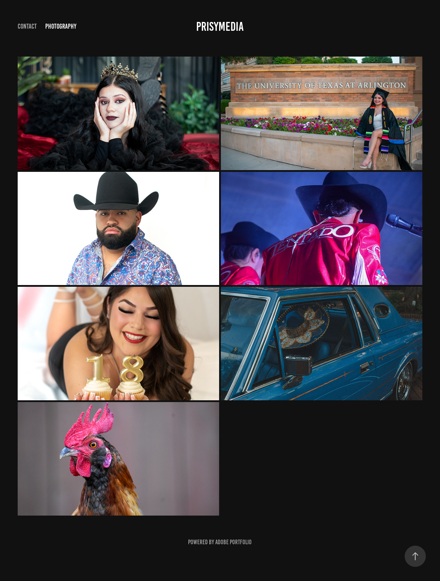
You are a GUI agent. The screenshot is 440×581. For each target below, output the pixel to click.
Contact (27, 26)
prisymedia (220, 26)
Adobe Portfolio (233, 542)
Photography (60, 26)
